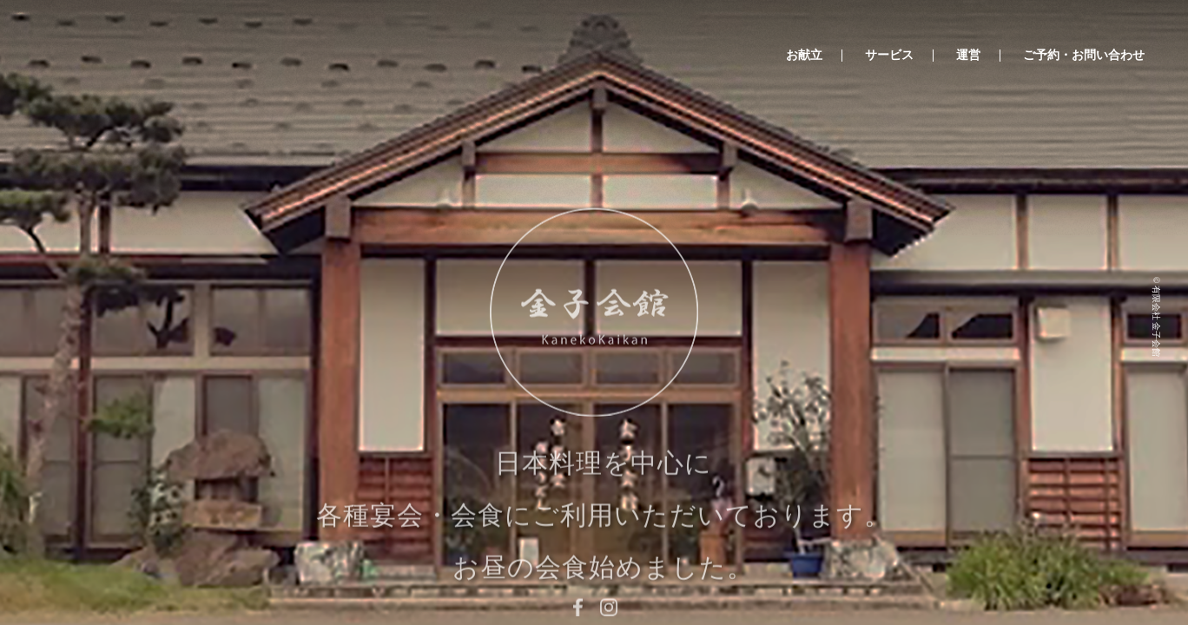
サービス (889, 55)
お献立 (804, 55)
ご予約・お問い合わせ (1084, 55)
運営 (968, 55)
